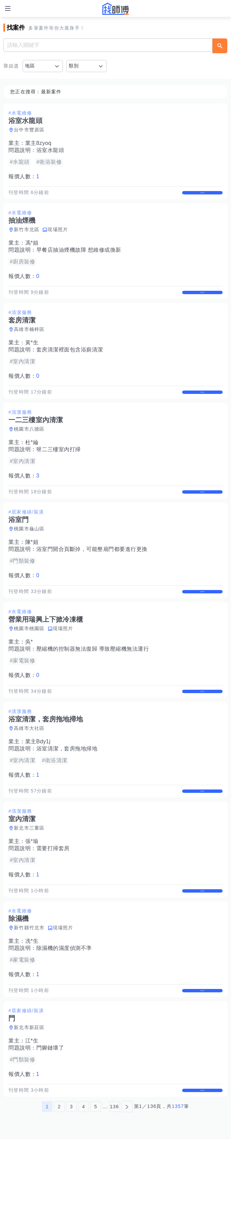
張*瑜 (32, 891)
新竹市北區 (26, 236)
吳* (29, 677)
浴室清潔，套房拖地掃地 (67, 791)
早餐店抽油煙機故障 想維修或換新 (78, 257)
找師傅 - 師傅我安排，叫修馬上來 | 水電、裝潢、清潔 (115, 9)
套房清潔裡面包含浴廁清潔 (69, 364)
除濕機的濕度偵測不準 (64, 1004)
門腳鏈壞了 (50, 1111)
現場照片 (57, 236)
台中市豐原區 (29, 129)
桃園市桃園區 (29, 663)
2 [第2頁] (59, 1177)
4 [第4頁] (83, 1177)
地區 (30, 65)
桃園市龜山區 (29, 557)
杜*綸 (32, 463)
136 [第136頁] (114, 1177)
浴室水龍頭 (50, 150)
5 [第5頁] (95, 1177)
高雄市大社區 (29, 770)
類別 (74, 65)
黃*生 (32, 357)
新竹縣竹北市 (29, 984)
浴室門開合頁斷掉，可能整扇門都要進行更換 (91, 577)
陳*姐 (32, 570)
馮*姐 (32, 250)
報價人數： (23, 176)
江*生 (32, 1104)
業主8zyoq (38, 143)
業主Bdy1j (38, 784)
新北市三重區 (29, 877)
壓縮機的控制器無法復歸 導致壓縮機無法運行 (92, 684)
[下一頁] (127, 1177)
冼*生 (32, 997)
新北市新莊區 (29, 1091)
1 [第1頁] (47, 1177)
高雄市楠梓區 (29, 343)
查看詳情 (202, 196)
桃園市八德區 (29, 450)
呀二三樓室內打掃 (58, 470)
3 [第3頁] (71, 1177)
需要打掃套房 (53, 898)
